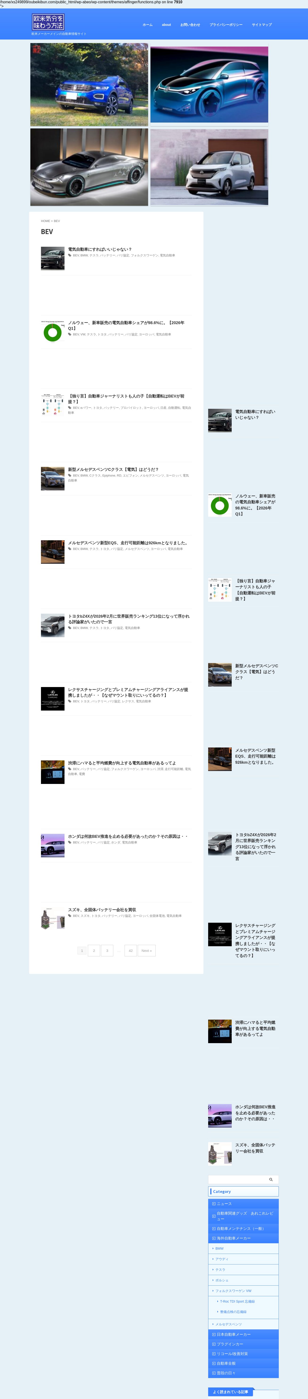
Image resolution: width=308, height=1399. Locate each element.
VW (82, 209)
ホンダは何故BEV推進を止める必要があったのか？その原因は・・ (124, 717)
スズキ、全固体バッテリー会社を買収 (100, 790)
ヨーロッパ (142, 209)
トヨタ (100, 209)
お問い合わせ (190, 25)
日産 (157, 282)
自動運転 (167, 282)
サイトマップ (262, 25)
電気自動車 (161, 135)
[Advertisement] (116, 176)
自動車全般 (223, 1209)
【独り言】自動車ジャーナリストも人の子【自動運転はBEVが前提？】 (128, 276)
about (166, 25)
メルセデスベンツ (146, 356)
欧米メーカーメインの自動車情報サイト (154, 1385)
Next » (143, 829)
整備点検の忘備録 (233, 1161)
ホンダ (113, 722)
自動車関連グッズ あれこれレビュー (242, 1076)
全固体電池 (151, 796)
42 (130, 829)
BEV (75, 135)
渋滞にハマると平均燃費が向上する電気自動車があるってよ (119, 643)
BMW (83, 135)
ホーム (148, 25)
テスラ (92, 135)
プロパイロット (127, 282)
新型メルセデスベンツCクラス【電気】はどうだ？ (111, 350)
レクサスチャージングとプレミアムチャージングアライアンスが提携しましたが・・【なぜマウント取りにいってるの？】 (256, 808)
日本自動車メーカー (230, 1180)
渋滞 (154, 649)
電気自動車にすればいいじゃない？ (98, 129)
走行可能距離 (166, 649)
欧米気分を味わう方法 (154, 1378)
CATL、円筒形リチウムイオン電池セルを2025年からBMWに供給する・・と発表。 (257, 1304)
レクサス (124, 582)
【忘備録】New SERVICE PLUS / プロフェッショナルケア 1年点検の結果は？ (256, 1263)
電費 (75, 654)
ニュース (222, 1066)
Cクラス (93, 356)
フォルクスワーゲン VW (233, 1144)
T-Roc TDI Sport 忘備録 (237, 1153)
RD (116, 356)
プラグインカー (227, 1190)
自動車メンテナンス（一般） (236, 1086)
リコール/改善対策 (229, 1199)
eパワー (85, 282)
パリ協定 (120, 135)
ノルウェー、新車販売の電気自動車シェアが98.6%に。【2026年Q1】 (127, 203)
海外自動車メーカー (230, 1095)
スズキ (84, 796)
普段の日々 (223, 1219)
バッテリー (105, 135)
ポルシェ (222, 1134)
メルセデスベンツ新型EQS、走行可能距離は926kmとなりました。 (125, 423)
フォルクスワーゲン (139, 135)
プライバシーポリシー (226, 25)
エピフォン (127, 356)
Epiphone (107, 356)
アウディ (222, 1115)
